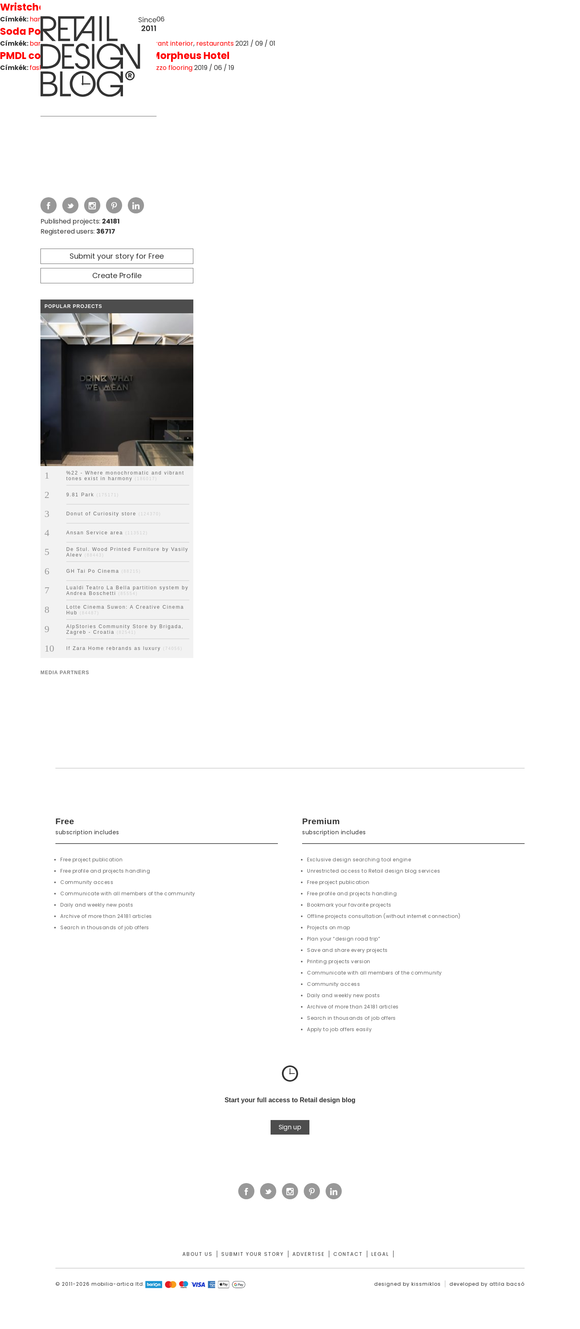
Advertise (308, 1254)
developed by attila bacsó (487, 1283)
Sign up (290, 1127)
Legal (380, 1254)
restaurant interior (163, 43)
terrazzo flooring (166, 67)
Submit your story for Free (117, 256)
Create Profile (117, 275)
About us (197, 1254)
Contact (348, 1254)
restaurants (215, 43)
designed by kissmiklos (407, 1283)
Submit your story (252, 1254)
